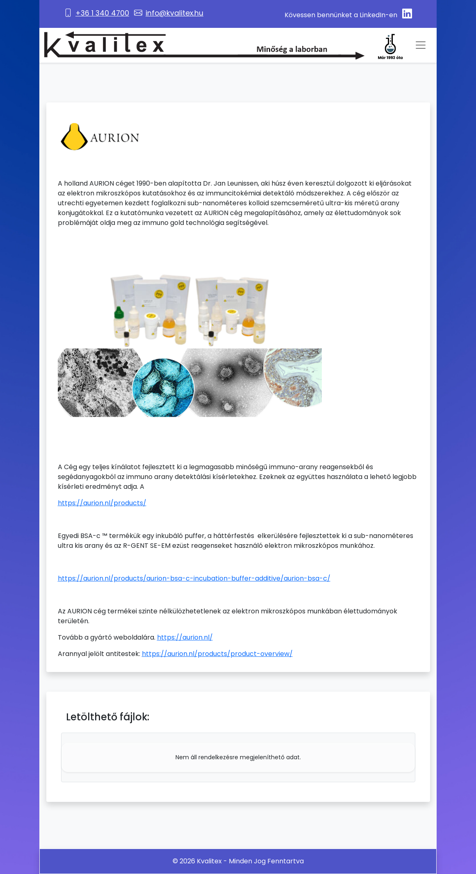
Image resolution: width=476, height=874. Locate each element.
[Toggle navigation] (421, 45)
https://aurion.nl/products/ (102, 503)
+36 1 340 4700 (102, 13)
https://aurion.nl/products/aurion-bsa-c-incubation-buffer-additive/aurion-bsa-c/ (194, 578)
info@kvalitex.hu (174, 13)
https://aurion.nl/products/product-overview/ (217, 653)
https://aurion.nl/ (185, 637)
